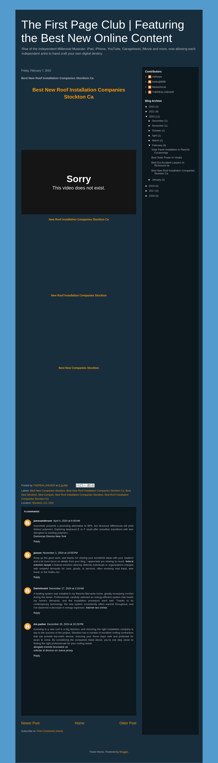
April (155, 135)
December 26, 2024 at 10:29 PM (65, 624)
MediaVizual (159, 87)
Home (79, 723)
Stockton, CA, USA (43, 502)
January (157, 179)
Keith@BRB (159, 81)
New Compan (46, 494)
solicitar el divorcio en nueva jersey (53, 650)
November (158, 125)
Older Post (128, 723)
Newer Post (30, 723)
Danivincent (41, 588)
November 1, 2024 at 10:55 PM (60, 552)
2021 (152, 111)
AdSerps (157, 76)
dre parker (40, 624)
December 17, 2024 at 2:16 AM (66, 588)
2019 (152, 185)
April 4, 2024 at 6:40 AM (66, 520)
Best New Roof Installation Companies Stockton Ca (95, 490)
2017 (152, 190)
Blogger (124, 751)
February (157, 145)
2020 (152, 116)
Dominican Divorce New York (50, 536)
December (158, 120)
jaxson (38, 552)
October (157, 130)
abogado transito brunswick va (51, 646)
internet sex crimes (96, 607)
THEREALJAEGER (163, 92)
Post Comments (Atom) (50, 731)
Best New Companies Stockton (79, 367)
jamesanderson (43, 520)
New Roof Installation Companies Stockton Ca (79, 219)
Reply (37, 541)
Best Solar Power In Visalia (166, 157)
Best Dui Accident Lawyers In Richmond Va (167, 164)
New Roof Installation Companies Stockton (78, 295)
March (156, 140)
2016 (152, 195)
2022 (152, 106)
